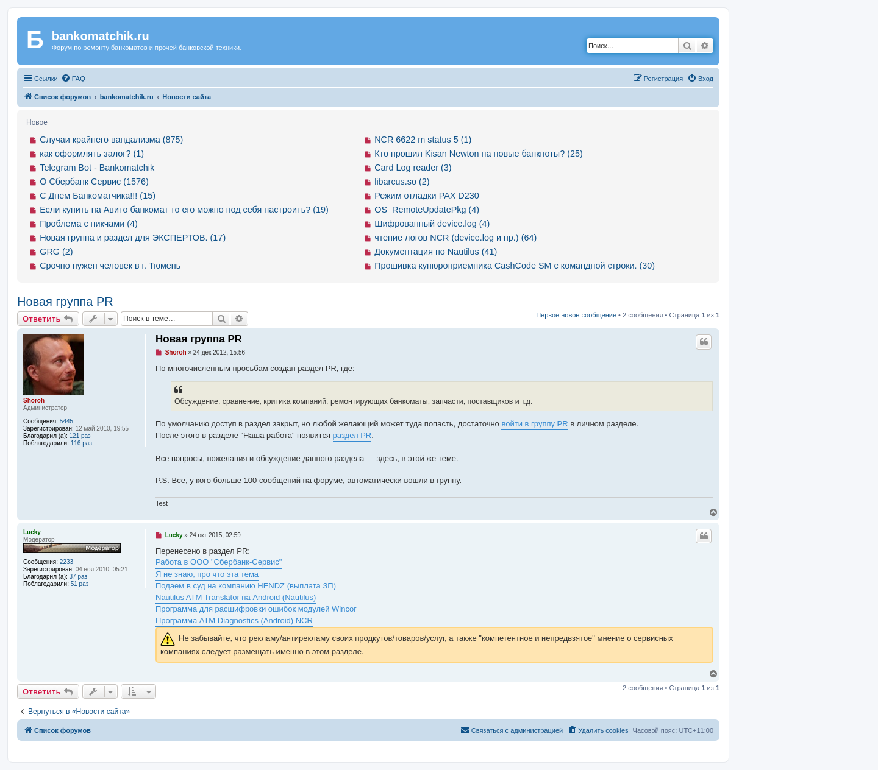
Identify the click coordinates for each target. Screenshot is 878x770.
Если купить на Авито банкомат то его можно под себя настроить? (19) (184, 209)
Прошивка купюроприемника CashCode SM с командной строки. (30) (514, 265)
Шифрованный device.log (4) (432, 223)
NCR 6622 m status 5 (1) (422, 139)
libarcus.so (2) (401, 181)
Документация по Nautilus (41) (435, 251)
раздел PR (352, 435)
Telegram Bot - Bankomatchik (97, 167)
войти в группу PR (534, 423)
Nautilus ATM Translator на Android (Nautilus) (235, 597)
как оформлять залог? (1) (92, 153)
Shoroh (34, 400)
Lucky (32, 532)
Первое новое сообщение (576, 315)
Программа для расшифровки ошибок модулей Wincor (256, 608)
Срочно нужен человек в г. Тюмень (110, 265)
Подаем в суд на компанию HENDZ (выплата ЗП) (245, 585)
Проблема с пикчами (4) (89, 223)
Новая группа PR (65, 301)
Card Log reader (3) (412, 167)
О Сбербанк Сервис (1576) (94, 181)
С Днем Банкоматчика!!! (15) (97, 195)
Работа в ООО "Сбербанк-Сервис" (218, 562)
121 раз (80, 436)
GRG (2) (56, 251)
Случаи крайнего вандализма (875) (111, 139)
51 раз (80, 584)
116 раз (81, 443)
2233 (66, 562)
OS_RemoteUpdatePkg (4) (426, 209)
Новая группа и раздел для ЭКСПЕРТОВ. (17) (133, 237)
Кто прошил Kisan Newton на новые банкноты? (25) (478, 153)
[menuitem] (73, 78)
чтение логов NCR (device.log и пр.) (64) (455, 237)
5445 (66, 421)
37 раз (79, 576)
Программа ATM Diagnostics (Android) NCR (234, 620)
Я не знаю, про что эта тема (207, 574)
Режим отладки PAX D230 (426, 195)
